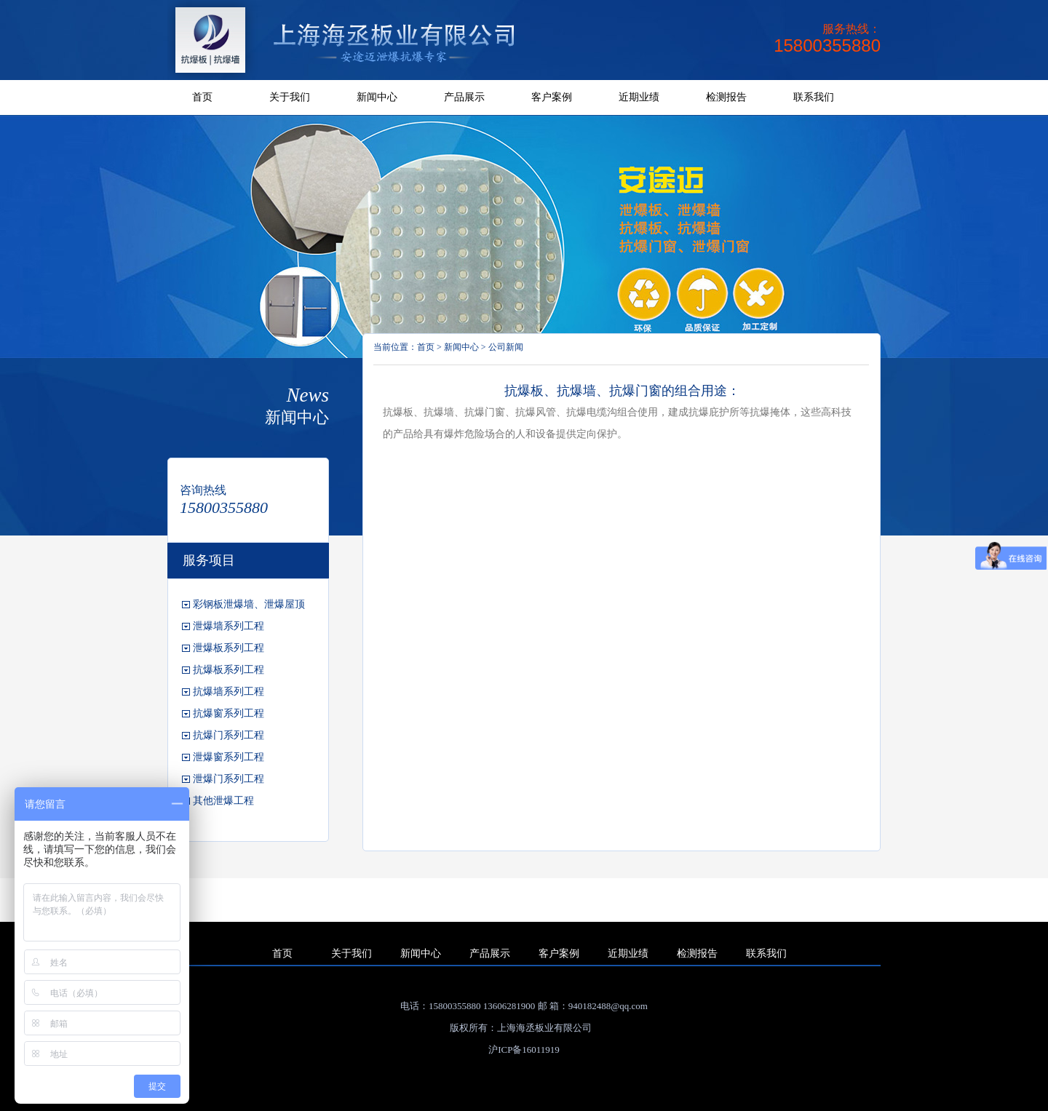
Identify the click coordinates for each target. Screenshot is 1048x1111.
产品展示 (464, 97)
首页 (202, 97)
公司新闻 (505, 347)
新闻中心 (377, 97)
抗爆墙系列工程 (228, 691)
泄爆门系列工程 (228, 778)
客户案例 (551, 97)
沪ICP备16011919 (524, 1049)
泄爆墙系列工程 (228, 626)
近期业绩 (639, 97)
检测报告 (726, 97)
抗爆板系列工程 (228, 669)
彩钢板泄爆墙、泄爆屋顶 (249, 604)
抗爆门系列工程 (228, 735)
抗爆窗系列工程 (228, 713)
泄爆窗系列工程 (228, 757)
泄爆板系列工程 (228, 647)
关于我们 (289, 97)
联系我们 (813, 97)
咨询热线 (203, 490)
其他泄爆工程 (223, 800)
